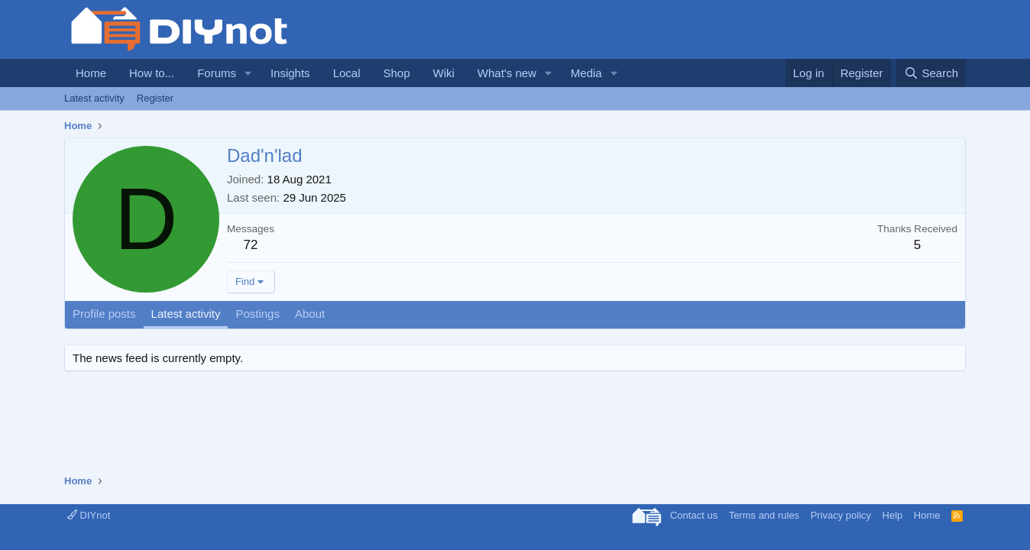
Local (347, 72)
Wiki (444, 72)
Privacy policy (841, 515)
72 (251, 245)
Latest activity (94, 98)
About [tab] (310, 313)
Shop (396, 72)
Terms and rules (764, 515)
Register (155, 98)
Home (91, 72)
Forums (216, 72)
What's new (507, 72)
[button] (248, 73)
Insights (290, 72)
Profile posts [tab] (104, 313)
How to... (151, 72)
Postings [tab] (257, 313)
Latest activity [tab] (186, 313)
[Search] (931, 73)
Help (893, 515)
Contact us (693, 515)
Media (586, 72)
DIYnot (88, 515)
